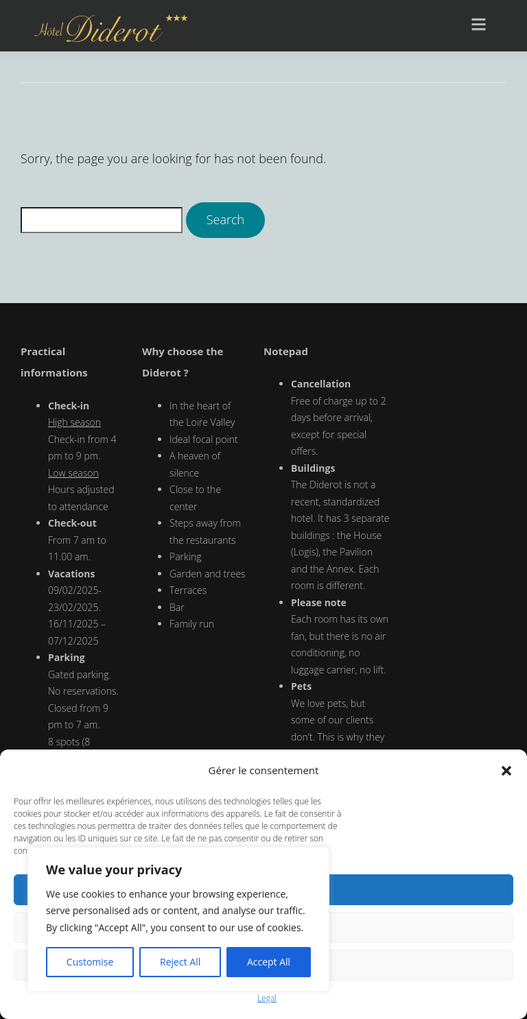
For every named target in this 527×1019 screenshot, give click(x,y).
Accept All (268, 961)
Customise (90, 961)
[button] (506, 771)
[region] (178, 919)
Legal (267, 998)
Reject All (180, 961)
